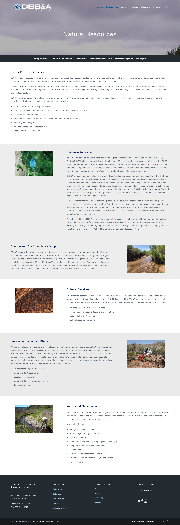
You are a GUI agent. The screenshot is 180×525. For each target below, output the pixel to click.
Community (99, 498)
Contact (98, 502)
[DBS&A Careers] (146, 490)
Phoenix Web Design (46, 521)
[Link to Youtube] (164, 521)
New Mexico (58, 499)
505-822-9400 (24, 504)
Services (98, 489)
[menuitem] (107, 7)
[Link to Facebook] (167, 521)
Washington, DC (60, 508)
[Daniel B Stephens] (32, 7)
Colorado (57, 494)
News (97, 493)
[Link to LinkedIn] (160, 521)
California (57, 489)
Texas (55, 503)
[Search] (166, 7)
